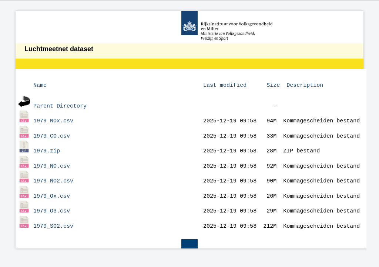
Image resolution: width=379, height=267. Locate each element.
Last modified (224, 84)
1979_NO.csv (51, 160)
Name (40, 84)
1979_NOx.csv (53, 118)
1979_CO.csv (51, 132)
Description (304, 84)
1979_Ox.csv (51, 187)
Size (273, 84)
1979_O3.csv (51, 201)
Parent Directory (60, 104)
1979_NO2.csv (53, 173)
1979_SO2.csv (53, 215)
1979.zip (46, 145)
